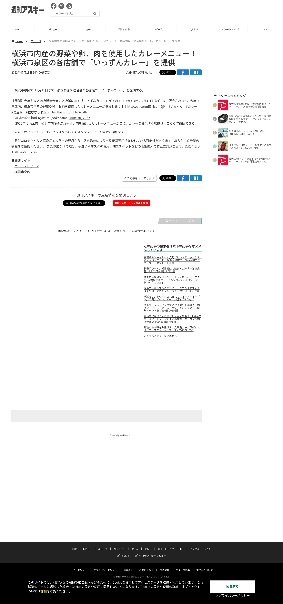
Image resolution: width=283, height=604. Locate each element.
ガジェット (124, 29)
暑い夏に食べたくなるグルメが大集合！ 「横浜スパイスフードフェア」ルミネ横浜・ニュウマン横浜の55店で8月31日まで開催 (172, 319)
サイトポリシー (78, 566)
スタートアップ (231, 29)
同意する (232, 586)
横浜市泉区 (22, 171)
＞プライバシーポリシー (232, 596)
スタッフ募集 (183, 566)
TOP (17, 29)
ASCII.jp (123, 551)
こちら (171, 123)
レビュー (53, 29)
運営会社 (128, 566)
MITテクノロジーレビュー (150, 551)
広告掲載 (164, 566)
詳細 (43, 591)
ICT (182, 545)
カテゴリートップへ (180, 221)
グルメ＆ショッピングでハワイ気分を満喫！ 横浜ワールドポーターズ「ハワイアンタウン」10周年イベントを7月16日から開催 (172, 308)
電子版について (204, 566)
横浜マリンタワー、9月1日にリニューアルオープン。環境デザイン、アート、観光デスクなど (172, 298)
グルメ (195, 29)
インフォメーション (200, 545)
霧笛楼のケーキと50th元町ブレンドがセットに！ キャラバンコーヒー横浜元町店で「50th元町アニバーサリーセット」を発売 (173, 260)
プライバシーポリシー (105, 566)
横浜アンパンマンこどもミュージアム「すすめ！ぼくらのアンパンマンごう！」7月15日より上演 (172, 289)
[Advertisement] (200, 11)
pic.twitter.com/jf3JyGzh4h (67, 112)
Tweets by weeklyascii (120, 435)
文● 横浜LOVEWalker (140, 72)
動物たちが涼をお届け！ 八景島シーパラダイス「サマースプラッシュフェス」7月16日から (172, 329)
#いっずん (175, 106)
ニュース (89, 29)
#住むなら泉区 (36, 112)
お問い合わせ (146, 566)
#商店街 (17, 112)
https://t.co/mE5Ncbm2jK (146, 106)
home (17, 41)
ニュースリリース (27, 166)
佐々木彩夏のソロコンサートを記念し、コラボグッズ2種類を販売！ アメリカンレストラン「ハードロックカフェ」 (172, 280)
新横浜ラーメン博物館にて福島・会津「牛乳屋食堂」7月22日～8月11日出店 (172, 270)
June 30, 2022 (79, 117)
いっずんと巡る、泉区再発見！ (161, 335)
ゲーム (160, 29)
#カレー (191, 106)
